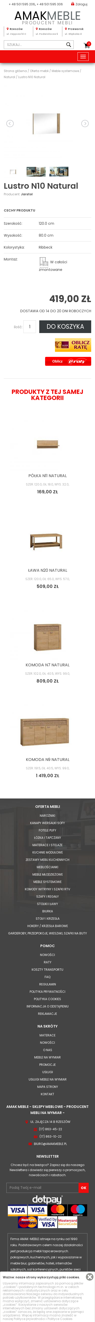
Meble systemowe (47, 882)
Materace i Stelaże (47, 845)
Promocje (47, 1065)
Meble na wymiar (47, 1057)
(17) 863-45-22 (50, 1129)
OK (83, 1187)
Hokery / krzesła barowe (47, 926)
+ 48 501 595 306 (49, 4)
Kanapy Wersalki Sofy (47, 823)
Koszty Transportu (47, 969)
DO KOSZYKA (65, 326)
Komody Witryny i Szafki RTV (47, 889)
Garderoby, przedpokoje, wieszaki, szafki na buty (47, 933)
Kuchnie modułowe (47, 852)
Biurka (47, 911)
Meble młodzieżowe (47, 874)
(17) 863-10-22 (51, 1136)
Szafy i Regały (47, 896)
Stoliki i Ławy (47, 904)
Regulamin (47, 984)
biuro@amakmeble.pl (50, 1144)
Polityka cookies (47, 999)
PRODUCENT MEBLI (47, 17)
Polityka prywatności (47, 991)
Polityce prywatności (29, 1319)
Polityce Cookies (60, 1319)
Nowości (47, 955)
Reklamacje (47, 1014)
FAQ (47, 977)
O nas (47, 1050)
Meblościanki (47, 867)
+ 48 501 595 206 (22, 4)
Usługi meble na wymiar (48, 1079)
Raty (47, 962)
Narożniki (47, 815)
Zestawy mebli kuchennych (47, 860)
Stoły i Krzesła (48, 918)
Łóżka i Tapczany (47, 838)
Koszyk (89, 43)
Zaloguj (79, 4)
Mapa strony (47, 1087)
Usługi (47, 1072)
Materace (47, 1035)
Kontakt (47, 1094)
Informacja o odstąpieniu (48, 1006)
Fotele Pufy (47, 830)
